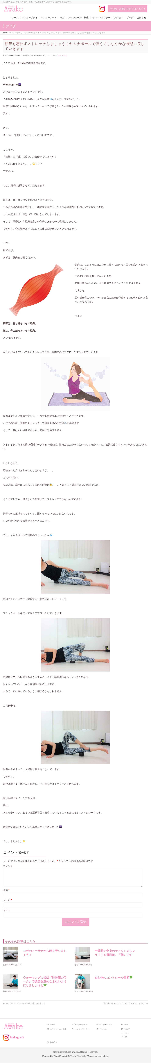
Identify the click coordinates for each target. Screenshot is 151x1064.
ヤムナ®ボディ (81, 1025)
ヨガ (126, 1025)
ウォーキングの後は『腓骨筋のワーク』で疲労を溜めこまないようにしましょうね (45, 985)
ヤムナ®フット (105, 1025)
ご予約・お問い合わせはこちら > (127, 8)
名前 (6, 893)
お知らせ (53, 1043)
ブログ (58, 55)
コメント (8, 865)
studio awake (71, 1053)
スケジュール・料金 (58, 1030)
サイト (6, 913)
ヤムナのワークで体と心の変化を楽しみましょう (24, 1007)
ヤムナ (64, 55)
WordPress (59, 1057)
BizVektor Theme (75, 1057)
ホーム (53, 1025)
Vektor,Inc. (92, 1057)
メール (7, 903)
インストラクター (82, 1030)
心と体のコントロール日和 (114, 981)
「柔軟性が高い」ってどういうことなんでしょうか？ (125, 1007)
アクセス (103, 1030)
